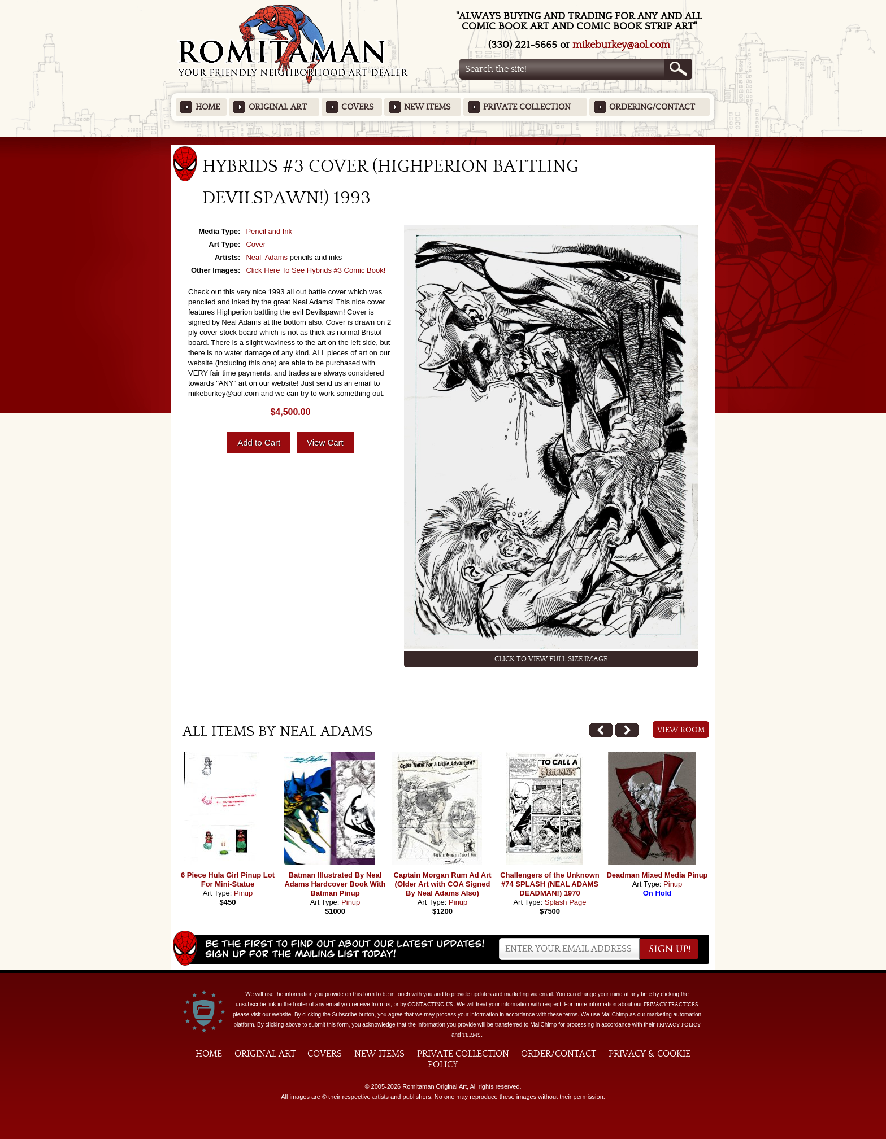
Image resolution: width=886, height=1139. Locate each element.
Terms (471, 1035)
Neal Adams (267, 257)
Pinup (243, 893)
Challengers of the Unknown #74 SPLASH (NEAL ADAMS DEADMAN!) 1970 (550, 884)
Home (208, 107)
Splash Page (566, 902)
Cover (256, 244)
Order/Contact (558, 1054)
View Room (681, 730)
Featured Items (443, 140)
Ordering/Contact (652, 107)
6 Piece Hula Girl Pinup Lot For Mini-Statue (228, 879)
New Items (427, 107)
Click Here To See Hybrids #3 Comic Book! (315, 270)
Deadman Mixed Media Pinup (656, 875)
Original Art (278, 107)
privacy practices (671, 1004)
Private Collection (527, 107)
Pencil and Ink (269, 231)
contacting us (430, 1004)
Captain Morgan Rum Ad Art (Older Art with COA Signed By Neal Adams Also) (442, 884)
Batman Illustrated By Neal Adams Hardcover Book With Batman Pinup (334, 884)
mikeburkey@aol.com (621, 45)
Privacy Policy (679, 1025)
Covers (357, 107)
